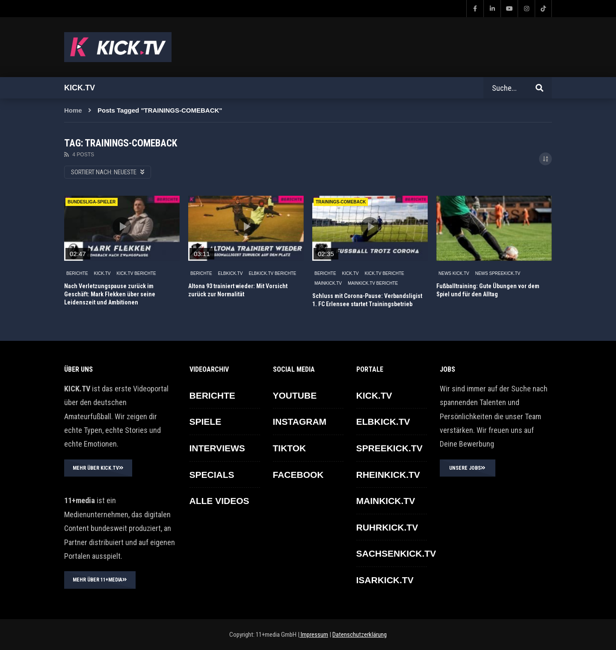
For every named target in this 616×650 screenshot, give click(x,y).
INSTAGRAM (300, 421)
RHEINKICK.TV (388, 475)
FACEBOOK (298, 475)
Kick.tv (79, 87)
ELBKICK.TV (230, 273)
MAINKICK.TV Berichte (373, 283)
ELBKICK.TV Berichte (272, 273)
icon (122, 226)
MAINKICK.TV (328, 283)
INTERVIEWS (217, 448)
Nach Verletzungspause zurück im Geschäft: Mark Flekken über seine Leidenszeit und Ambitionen (109, 294)
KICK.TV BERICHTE (136, 273)
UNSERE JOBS (467, 468)
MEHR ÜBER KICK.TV (98, 468)
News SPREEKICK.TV (498, 273)
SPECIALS (212, 475)
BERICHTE (77, 273)
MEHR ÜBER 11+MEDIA (100, 580)
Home (73, 110)
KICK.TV (102, 273)
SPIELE (206, 421)
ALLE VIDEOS (219, 501)
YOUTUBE (295, 395)
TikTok (289, 448)
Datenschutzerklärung (359, 634)
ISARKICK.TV (385, 580)
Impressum (313, 634)
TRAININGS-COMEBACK (341, 202)
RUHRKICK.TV (387, 527)
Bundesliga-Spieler (92, 202)
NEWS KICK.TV (453, 273)
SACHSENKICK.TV (396, 553)
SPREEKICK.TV (389, 448)
